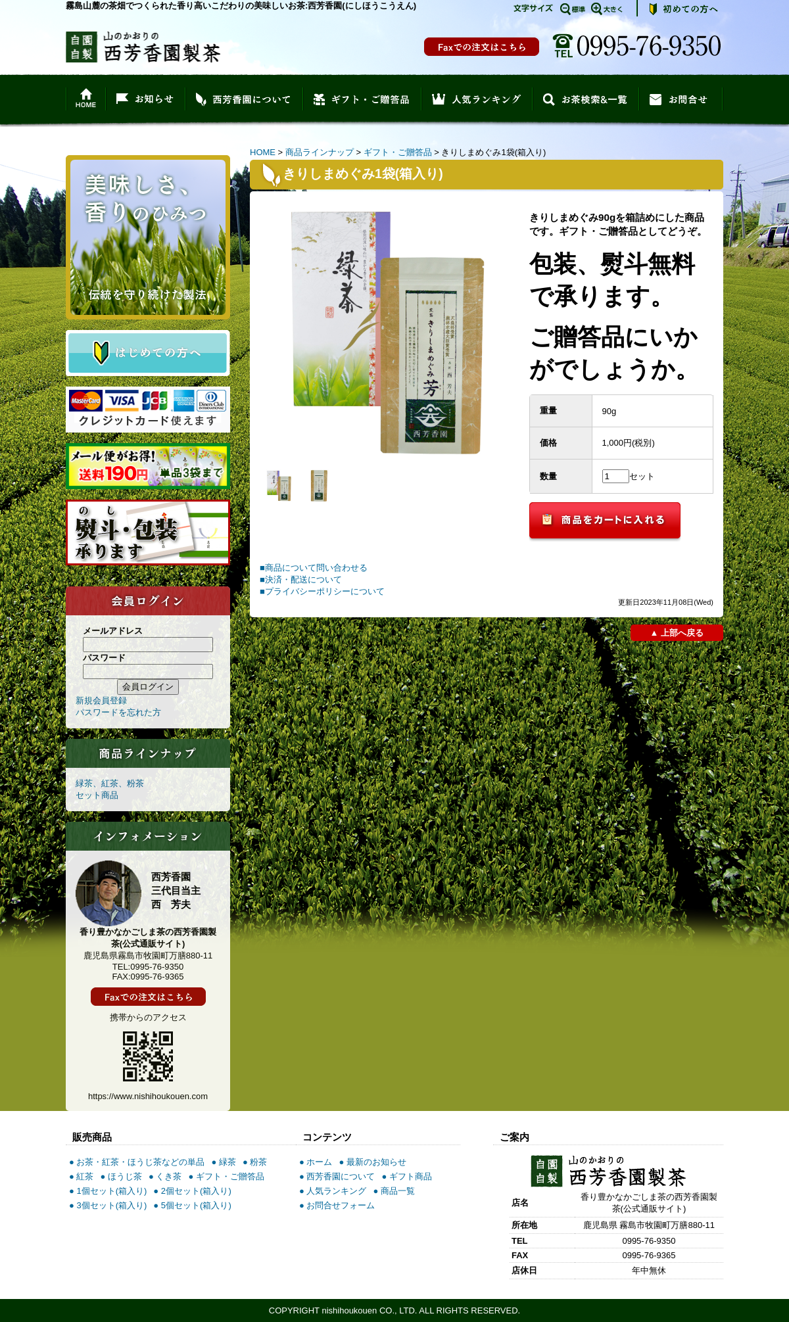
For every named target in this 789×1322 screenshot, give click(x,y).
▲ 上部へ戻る (677, 633)
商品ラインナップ (319, 152)
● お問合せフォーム (337, 1205)
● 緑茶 (223, 1162)
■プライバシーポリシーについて (322, 591)
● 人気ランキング (332, 1191)
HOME (262, 152)
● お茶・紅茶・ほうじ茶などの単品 (136, 1162)
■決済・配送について (301, 579)
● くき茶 (165, 1176)
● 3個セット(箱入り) (108, 1205)
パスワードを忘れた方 (118, 712)
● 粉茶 (255, 1162)
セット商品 (97, 795)
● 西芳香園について (337, 1176)
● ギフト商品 (406, 1176)
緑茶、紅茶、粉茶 (110, 783)
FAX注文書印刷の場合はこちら (481, 47)
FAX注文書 (148, 996)
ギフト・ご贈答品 (398, 152)
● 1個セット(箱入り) (108, 1191)
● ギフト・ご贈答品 (226, 1176)
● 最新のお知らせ (372, 1162)
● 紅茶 (81, 1176)
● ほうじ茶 (120, 1176)
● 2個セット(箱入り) (192, 1191)
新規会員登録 (101, 700)
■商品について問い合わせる (314, 568)
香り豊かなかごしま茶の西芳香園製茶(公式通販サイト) (143, 47)
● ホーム (315, 1162)
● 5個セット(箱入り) (192, 1205)
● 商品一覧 (393, 1191)
